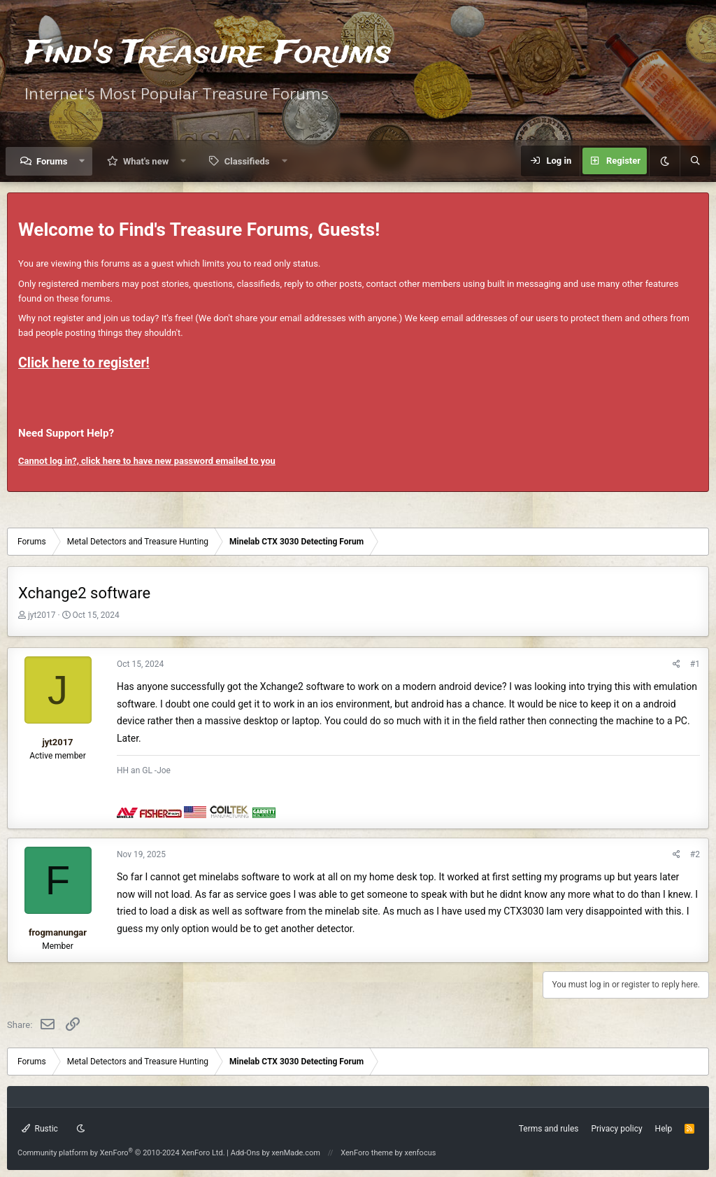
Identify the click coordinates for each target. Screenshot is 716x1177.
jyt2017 (41, 615)
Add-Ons (245, 1152)
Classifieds (247, 161)
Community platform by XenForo (121, 1152)
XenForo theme (367, 1152)
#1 (695, 664)
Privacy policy (616, 1129)
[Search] (695, 161)
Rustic (40, 1129)
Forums (51, 161)
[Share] (676, 664)
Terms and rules (549, 1129)
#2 (695, 854)
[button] (82, 161)
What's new (146, 161)
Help (664, 1129)
